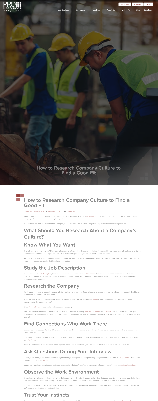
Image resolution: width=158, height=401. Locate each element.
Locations (149, 9)
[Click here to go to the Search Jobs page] (124, 3)
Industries (98, 9)
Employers (82, 9)
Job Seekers (66, 9)
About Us (113, 9)
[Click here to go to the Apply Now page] (138, 3)
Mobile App (128, 9)
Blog (139, 9)
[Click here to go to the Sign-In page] (148, 3)
